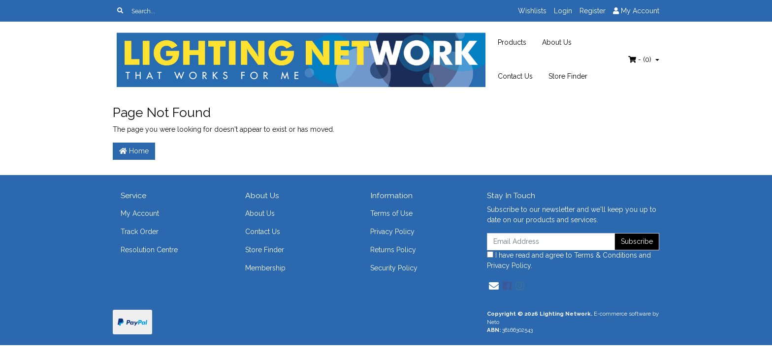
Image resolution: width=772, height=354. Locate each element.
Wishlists (532, 11)
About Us (557, 42)
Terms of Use (391, 213)
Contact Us (515, 76)
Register (592, 11)
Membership (265, 268)
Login (563, 11)
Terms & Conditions (605, 255)
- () (640, 59)
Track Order (140, 232)
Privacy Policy (392, 232)
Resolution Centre (149, 250)
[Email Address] (551, 241)
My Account (140, 213)
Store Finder (567, 76)
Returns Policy (393, 250)
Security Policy (394, 268)
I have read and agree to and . (569, 260)
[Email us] (494, 286)
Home (134, 151)
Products (512, 42)
